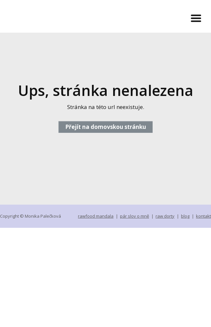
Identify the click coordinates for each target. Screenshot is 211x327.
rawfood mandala (95, 216)
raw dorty (165, 216)
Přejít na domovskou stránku (105, 127)
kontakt (203, 216)
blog (185, 216)
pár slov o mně (134, 216)
